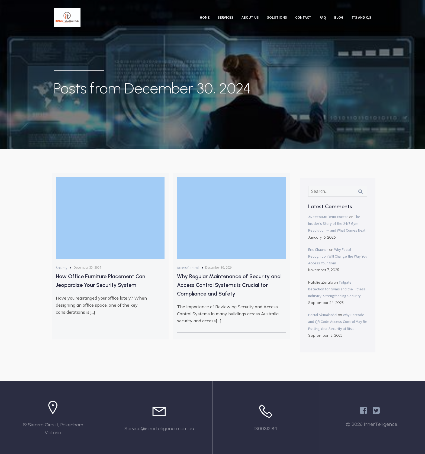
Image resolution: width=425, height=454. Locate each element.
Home (205, 17)
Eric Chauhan (318, 249)
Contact (303, 17)
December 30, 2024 (87, 267)
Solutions (277, 17)
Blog (338, 17)
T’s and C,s (361, 17)
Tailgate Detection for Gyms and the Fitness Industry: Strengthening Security (337, 289)
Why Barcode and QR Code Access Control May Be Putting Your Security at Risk (337, 321)
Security (61, 267)
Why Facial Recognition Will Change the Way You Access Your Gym (337, 256)
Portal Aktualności (322, 314)
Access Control (188, 267)
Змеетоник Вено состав (328, 216)
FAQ (323, 17)
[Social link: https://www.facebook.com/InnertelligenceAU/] (365, 410)
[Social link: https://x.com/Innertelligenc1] (378, 410)
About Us (250, 17)
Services (225, 17)
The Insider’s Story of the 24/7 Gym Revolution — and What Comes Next (336, 223)
